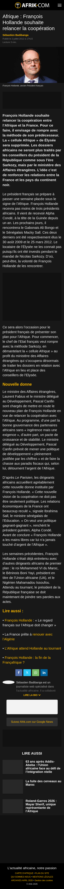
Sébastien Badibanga (16, 35)
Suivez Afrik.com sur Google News (32, 721)
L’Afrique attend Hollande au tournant (33, 648)
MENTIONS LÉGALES (43, 877)
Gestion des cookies (43, 880)
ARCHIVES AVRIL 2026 (22, 880)
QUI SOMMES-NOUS (21, 877)
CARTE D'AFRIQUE (24, 873)
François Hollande (18, 620)
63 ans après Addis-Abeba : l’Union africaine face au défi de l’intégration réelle (43, 767)
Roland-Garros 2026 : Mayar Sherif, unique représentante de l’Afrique (41, 806)
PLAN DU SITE (42, 873)
